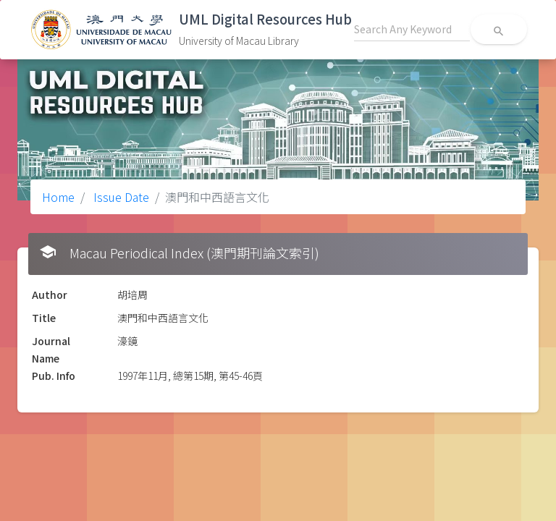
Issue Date (119, 197)
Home (58, 197)
